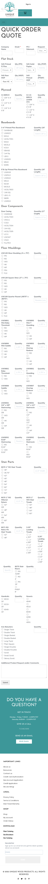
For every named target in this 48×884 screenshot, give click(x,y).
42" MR (4, 506)
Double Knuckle (10, 650)
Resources (7, 770)
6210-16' (5, 605)
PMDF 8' (17, 590)
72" (5, 490)
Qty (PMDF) (41, 76)
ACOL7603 (8, 189)
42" (5, 475)
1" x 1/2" (28, 546)
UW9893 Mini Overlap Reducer (30, 347)
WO (6, 261)
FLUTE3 (7, 243)
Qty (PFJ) (18, 64)
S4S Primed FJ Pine (6, 65)
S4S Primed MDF (29, 77)
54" (5, 484)
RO (5, 259)
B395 (6, 165)
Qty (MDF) (19, 75)
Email (18, 47)
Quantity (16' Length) (39, 129)
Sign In (28, 4)
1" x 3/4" (28, 536)
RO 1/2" (29, 413)
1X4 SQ (7, 228)
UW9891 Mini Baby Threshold (5, 322)
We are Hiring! (8, 787)
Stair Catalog (8, 831)
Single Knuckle (10, 647)
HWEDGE (8, 214)
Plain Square (9, 644)
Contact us (7, 773)
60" (5, 487)
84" (5, 493)
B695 (6, 198)
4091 (28, 622)
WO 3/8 (4, 416)
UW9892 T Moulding (30, 371)
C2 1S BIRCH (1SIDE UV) (29, 98)
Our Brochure (8, 835)
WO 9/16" (28, 455)
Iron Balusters (7, 627)
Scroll (6, 652)
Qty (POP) (42, 64)
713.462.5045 (24, 729)
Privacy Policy (8, 797)
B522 (6, 162)
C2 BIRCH (5, 95)
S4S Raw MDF (5, 76)
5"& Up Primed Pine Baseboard (14, 169)
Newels (29, 596)
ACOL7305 (8, 231)
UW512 (7, 175)
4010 (28, 606)
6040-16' (5, 610)
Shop (5, 814)
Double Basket (10, 638)
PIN (5, 270)
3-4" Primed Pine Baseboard (13, 128)
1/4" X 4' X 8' (6, 109)
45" (5, 478)
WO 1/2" (28, 421)
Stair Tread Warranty (11, 804)
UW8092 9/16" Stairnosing (30, 441)
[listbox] (42, 51)
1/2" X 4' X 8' (6, 104)
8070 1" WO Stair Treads (30, 499)
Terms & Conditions (11, 800)
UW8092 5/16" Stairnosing (6, 439)
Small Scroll (9, 655)
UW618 (7, 172)
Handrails (5, 596)
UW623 (7, 133)
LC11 (6, 234)
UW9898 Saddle (5, 387)
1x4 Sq (7, 153)
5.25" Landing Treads (41, 538)
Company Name (5, 48)
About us (6, 767)
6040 (28, 612)
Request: (41, 47)
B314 (6, 136)
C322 (6, 223)
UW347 (7, 237)
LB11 (6, 156)
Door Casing (6, 211)
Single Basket (9, 635)
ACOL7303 (8, 217)
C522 (6, 240)
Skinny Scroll (9, 658)
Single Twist (9, 629)
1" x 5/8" (28, 541)
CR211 (7, 220)
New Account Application (13, 780)
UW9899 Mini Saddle (6, 344)
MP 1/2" (29, 431)
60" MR (4, 521)
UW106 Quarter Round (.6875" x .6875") (14, 298)
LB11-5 (7, 195)
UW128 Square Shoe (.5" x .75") (14, 278)
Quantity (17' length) (39, 212)
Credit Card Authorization (13, 777)
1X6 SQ (7, 192)
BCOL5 (7, 187)
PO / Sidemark (30, 48)
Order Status (8, 821)
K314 (6, 147)
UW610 (7, 178)
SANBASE (8, 130)
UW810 (7, 201)
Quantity (18, 95)
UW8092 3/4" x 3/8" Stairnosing (6, 405)
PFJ (5, 256)
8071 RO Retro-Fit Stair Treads (6, 529)
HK (5, 264)
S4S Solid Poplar (30, 65)
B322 (6, 142)
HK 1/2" (29, 426)
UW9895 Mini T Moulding (30, 322)
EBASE (7, 150)
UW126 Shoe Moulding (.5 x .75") (15, 253)
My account (8, 817)
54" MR (4, 516)
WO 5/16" (4, 451)
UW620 (7, 159)
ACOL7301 (8, 139)
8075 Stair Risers (19, 567)
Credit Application (10, 783)
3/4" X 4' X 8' (6, 99)
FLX (5, 273)
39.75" (7, 473)
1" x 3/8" (28, 551)
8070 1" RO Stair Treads (11, 467)
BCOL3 (7, 145)
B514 (6, 181)
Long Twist (8, 641)
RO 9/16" (29, 448)
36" (5, 470)
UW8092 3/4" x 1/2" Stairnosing (30, 406)
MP (5, 267)
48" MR (4, 511)
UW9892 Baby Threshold (5, 371)
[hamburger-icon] (3, 22)
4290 (28, 617)
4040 (28, 601)
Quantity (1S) (41, 96)
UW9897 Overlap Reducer (30, 388)
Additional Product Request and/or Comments (20, 663)
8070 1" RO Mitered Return (6, 499)
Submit (5, 683)
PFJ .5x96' (17, 572)
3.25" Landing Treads (29, 529)
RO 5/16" (4, 446)
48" (5, 481)
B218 (6, 184)
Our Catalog (7, 838)
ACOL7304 (8, 225)
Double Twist (9, 632)
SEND (23, 860)
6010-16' (5, 600)
